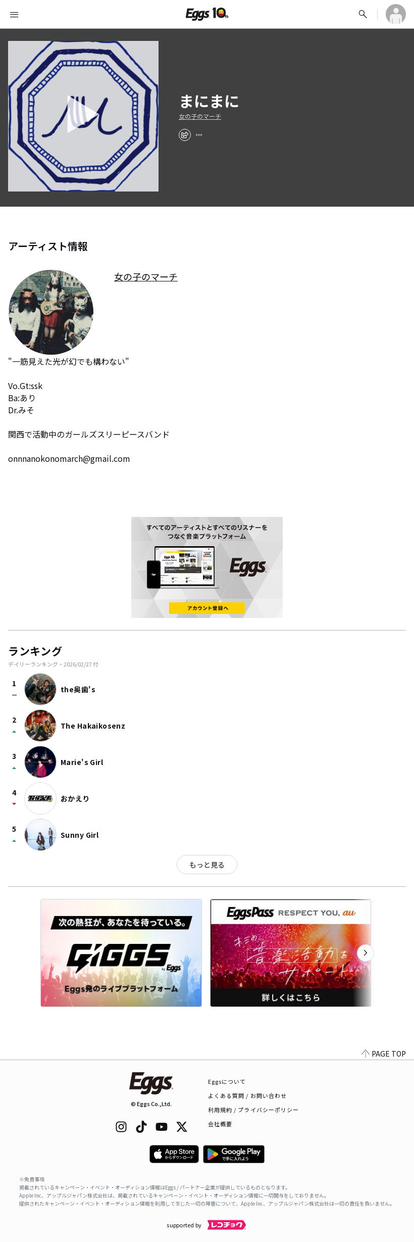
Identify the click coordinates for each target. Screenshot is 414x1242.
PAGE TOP (383, 1053)
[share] (185, 135)
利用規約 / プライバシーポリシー (253, 1110)
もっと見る (207, 864)
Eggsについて (227, 1081)
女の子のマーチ (200, 116)
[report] (199, 135)
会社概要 (220, 1124)
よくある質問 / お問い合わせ (247, 1095)
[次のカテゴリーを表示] (365, 953)
